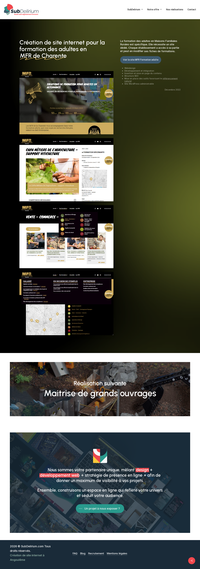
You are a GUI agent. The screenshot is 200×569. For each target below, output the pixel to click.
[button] (140, 60)
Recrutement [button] (96, 553)
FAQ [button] (75, 553)
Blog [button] (82, 553)
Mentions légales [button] (117, 553)
